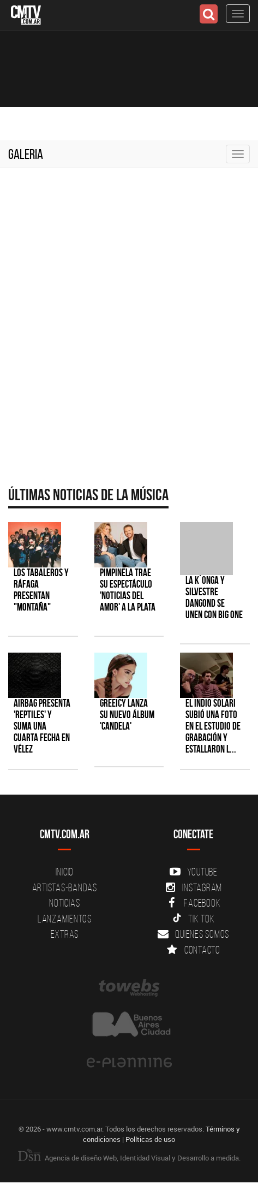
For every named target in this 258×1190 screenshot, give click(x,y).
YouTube (194, 872)
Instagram (193, 887)
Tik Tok (193, 919)
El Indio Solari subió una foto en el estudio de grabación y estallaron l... (213, 726)
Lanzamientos (65, 919)
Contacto (193, 950)
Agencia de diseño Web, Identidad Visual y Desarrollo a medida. (129, 1158)
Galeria (25, 154)
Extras (65, 934)
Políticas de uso (150, 1139)
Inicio (65, 872)
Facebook (193, 903)
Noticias (64, 903)
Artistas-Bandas (64, 887)
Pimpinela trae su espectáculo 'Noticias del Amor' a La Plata (127, 590)
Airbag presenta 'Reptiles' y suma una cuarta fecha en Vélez (42, 726)
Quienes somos (193, 934)
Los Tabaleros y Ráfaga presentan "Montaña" (41, 590)
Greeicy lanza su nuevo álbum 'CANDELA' (127, 714)
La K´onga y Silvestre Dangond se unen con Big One (214, 597)
